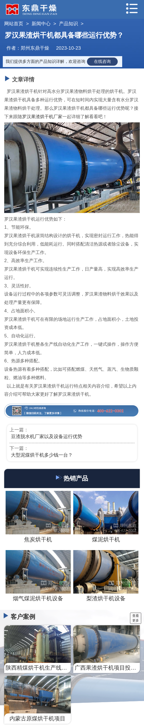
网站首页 (13, 23)
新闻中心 (41, 23)
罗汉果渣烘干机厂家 (42, 116)
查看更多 (135, 618)
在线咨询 (102, 61)
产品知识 (68, 23)
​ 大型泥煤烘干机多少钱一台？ (41, 455)
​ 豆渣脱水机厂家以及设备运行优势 (46, 436)
